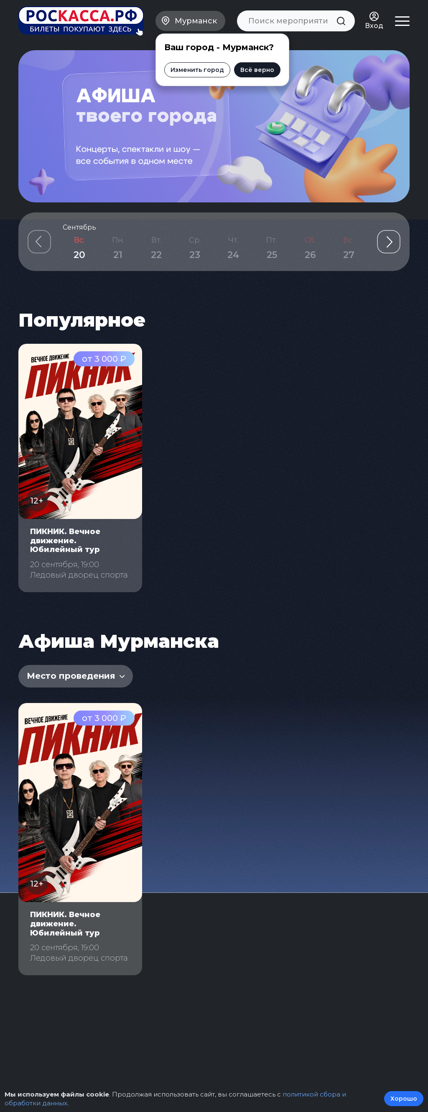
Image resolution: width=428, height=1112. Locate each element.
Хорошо (403, 1098)
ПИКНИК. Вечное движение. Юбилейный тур (65, 540)
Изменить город (197, 70)
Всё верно (257, 70)
